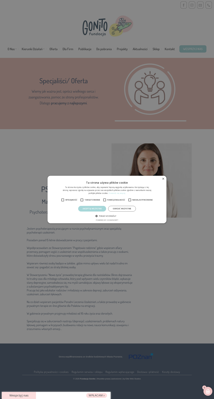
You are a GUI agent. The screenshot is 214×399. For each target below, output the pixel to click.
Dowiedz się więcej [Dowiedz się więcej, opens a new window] (117, 193)
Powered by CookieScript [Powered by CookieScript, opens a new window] (107, 220)
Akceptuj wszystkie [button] (92, 208)
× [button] (163, 179)
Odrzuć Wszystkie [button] (122, 208)
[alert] (107, 199)
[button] (107, 215)
